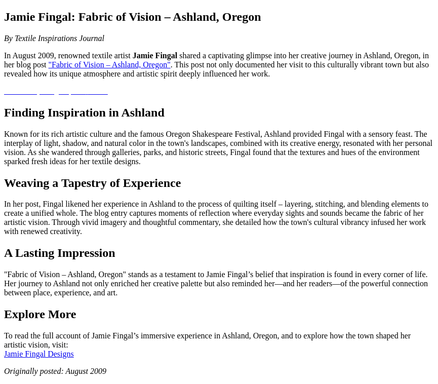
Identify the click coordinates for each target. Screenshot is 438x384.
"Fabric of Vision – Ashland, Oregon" (110, 64)
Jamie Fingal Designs (39, 354)
